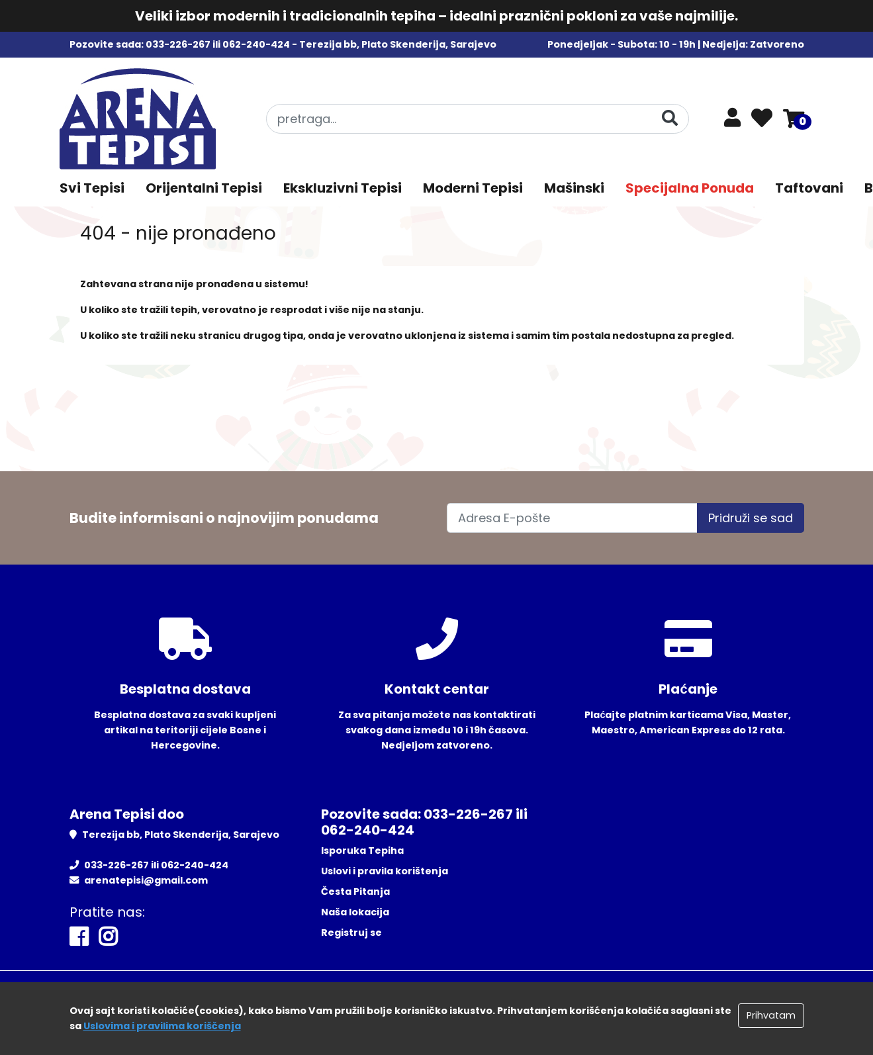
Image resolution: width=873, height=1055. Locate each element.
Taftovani (809, 188)
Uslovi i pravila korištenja (384, 871)
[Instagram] (108, 937)
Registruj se (351, 932)
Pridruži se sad (750, 518)
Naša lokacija (355, 912)
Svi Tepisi (92, 188)
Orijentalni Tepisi (204, 188)
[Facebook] (78, 937)
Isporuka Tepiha (362, 850)
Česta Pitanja (355, 891)
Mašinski (574, 188)
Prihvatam (771, 1015)
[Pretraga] (669, 118)
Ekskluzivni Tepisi (342, 188)
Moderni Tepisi (473, 188)
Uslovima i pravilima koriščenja (162, 1025)
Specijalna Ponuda (689, 188)
